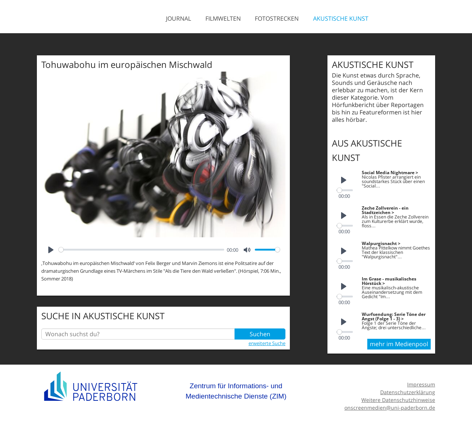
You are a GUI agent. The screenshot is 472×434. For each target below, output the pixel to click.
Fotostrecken (277, 18)
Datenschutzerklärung (407, 392)
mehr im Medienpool (399, 344)
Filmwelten (223, 18)
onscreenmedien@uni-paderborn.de (389, 407)
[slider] (141, 249)
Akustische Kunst (340, 18)
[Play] (51, 250)
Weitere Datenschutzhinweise (398, 399)
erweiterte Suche (267, 343)
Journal (178, 18)
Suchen (260, 334)
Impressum (421, 384)
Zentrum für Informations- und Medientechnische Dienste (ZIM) (236, 391)
